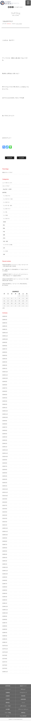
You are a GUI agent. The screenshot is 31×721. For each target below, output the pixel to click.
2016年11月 (5, 671)
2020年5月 (4, 551)
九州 (4, 247)
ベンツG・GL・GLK (7, 205)
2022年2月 (4, 482)
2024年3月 (4, 401)
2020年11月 (5, 531)
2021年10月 (5, 495)
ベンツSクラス (6, 218)
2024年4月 (4, 397)
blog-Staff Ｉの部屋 (7, 189)
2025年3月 (4, 362)
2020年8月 (4, 541)
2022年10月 (5, 456)
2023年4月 (4, 437)
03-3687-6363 (18, 7)
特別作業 (23, 696)
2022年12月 (5, 450)
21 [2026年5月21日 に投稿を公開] (15, 303)
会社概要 (8, 709)
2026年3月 (4, 322)
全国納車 (8, 696)
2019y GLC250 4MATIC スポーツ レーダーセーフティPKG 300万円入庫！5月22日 (15, 279)
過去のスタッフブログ (7, 172)
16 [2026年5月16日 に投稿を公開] (23, 300)
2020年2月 (4, 560)
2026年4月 (4, 319)
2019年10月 (5, 573)
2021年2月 (4, 521)
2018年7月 (4, 622)
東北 (4, 225)
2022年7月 (4, 466)
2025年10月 (5, 339)
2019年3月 (4, 596)
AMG (4, 238)
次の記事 (21, 157)
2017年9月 (4, 655)
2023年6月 (4, 430)
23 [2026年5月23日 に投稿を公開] (23, 303)
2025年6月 (4, 352)
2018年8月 (4, 619)
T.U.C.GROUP (23, 716)
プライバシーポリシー (23, 709)
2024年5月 (4, 394)
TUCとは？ (23, 689)
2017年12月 (5, 645)
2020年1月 (4, 564)
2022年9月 (4, 459)
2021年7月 (4, 505)
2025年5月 (4, 355)
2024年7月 (4, 388)
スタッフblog (8, 712)
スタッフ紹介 (8, 706)
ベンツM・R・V (6, 208)
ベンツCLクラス (6, 195)
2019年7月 (4, 583)
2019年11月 (5, 570)
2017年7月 (4, 661)
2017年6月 (4, 665)
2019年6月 (4, 587)
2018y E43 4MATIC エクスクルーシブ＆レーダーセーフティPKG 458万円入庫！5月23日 (15, 265)
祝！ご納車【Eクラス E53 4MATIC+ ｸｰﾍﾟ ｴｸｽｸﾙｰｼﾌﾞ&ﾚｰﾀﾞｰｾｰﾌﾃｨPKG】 (15, 270)
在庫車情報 (7, 685)
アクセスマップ (23, 692)
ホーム (7, 716)
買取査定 (8, 702)
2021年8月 (4, 502)
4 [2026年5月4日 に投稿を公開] (4, 298)
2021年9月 (4, 499)
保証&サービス (23, 685)
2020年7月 (4, 544)
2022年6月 (4, 469)
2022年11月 (5, 453)
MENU (28, 3)
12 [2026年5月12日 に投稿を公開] (8, 300)
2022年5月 (4, 472)
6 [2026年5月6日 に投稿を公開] (11, 298)
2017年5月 (4, 668)
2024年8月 (4, 384)
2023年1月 (4, 446)
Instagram (11, 7)
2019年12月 (5, 567)
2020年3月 (4, 557)
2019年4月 (4, 593)
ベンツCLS (5, 251)
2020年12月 (5, 528)
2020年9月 (4, 538)
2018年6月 (4, 626)
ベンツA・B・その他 (7, 244)
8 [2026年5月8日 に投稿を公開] (19, 298)
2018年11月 (5, 609)
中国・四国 (5, 241)
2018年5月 (4, 629)
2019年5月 (4, 590)
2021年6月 (4, 508)
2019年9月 (4, 577)
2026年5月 (4, 316)
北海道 (4, 221)
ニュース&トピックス (7, 182)
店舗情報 (8, 692)
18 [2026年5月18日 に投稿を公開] (4, 303)
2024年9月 (4, 381)
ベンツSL (5, 212)
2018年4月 (4, 632)
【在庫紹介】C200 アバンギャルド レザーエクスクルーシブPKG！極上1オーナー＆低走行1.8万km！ (15, 275)
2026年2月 (4, 326)
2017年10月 (5, 652)
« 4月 (3, 308)
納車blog (23, 712)
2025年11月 (5, 336)
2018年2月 (4, 639)
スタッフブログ (19, 23)
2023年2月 (4, 443)
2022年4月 (4, 476)
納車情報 (4, 192)
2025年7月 (4, 349)
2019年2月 (4, 600)
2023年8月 (4, 424)
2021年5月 (4, 512)
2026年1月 (4, 329)
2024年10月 (5, 378)
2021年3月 (4, 518)
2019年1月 (4, 603)
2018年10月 (5, 613)
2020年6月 (4, 547)
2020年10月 (5, 534)
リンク (23, 702)
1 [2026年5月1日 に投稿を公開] (19, 295)
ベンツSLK (5, 215)
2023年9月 (4, 420)
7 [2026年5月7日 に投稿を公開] (15, 298)
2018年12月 (5, 606)
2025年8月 (4, 345)
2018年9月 (4, 616)
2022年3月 (4, 479)
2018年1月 (4, 642)
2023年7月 (4, 427)
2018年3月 (4, 635)
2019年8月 (4, 580)
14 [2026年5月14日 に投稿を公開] (15, 300)
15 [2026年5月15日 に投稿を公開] (19, 300)
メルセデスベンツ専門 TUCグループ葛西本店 (12, 3)
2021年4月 (4, 515)
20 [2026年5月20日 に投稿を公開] (11, 303)
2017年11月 (5, 648)
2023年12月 (5, 410)
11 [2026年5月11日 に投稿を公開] (4, 300)
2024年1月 (4, 407)
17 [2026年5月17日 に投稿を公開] (26, 300)
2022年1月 (4, 485)
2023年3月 (4, 440)
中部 (4, 231)
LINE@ (9, 7)
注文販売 (8, 699)
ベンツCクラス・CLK (8, 199)
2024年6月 (4, 391)
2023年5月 (4, 433)
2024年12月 (5, 371)
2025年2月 (4, 365)
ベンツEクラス (6, 202)
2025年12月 (5, 332)
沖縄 (4, 254)
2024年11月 (5, 375)
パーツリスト (8, 689)
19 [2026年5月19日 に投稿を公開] (8, 303)
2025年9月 (4, 342)
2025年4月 (4, 358)
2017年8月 (4, 658)
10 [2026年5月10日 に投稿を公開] (26, 298)
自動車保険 (23, 699)
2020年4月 (4, 554)
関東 (4, 228)
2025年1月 (4, 368)
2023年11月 (5, 414)
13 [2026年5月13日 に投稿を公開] (11, 300)
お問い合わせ (23, 706)
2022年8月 (4, 463)
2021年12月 (5, 489)
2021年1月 (4, 525)
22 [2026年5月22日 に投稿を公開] (19, 303)
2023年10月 (5, 417)
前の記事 (9, 157)
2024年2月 (4, 404)
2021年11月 (5, 492)
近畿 (4, 234)
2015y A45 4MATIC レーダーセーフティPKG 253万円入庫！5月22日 (14, 284)
